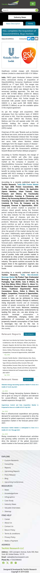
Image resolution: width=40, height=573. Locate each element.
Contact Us (7, 526)
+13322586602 (16, 560)
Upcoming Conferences (12, 482)
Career (6, 519)
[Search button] (36, 10)
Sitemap (6, 511)
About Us (7, 522)
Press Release (8, 475)
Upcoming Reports (11, 471)
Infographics (8, 497)
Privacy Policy (8, 537)
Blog (5, 478)
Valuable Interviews (11, 508)
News (5, 490)
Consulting (7, 464)
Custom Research (10, 460)
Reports (6, 467)
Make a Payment (10, 540)
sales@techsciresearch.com (18, 557)
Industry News (9, 504)
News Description (13, 23)
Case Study (7, 500)
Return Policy (8, 530)
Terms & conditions (11, 533)
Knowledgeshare (10, 493)
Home (30, 23)
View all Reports (29, 334)
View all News (28, 379)
